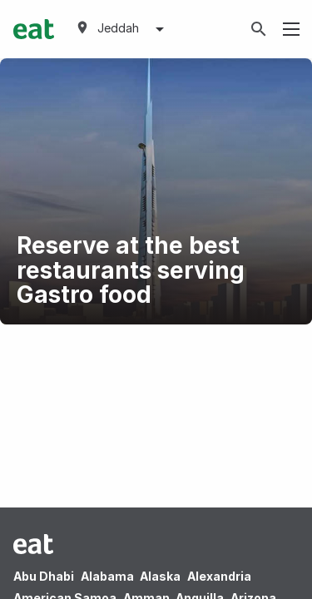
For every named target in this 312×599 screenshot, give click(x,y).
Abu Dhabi (43, 576)
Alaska (160, 576)
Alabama (107, 576)
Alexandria (219, 576)
